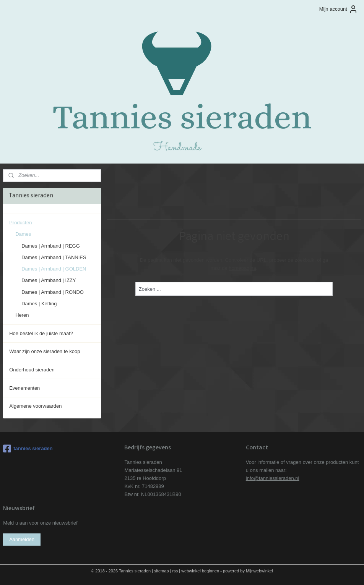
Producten (20, 222)
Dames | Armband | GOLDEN (53, 269)
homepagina (242, 268)
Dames (23, 234)
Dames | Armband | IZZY (48, 280)
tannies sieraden (28, 448)
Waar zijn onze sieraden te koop (44, 351)
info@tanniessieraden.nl (272, 478)
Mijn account (338, 9)
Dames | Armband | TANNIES (53, 257)
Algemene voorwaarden (35, 406)
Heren (22, 315)
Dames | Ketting (39, 303)
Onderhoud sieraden (32, 370)
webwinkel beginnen (200, 571)
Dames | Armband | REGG (50, 246)
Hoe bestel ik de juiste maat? (41, 333)
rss (175, 571)
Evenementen (24, 388)
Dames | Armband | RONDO (52, 292)
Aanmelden (21, 539)
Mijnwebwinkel (259, 571)
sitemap (161, 571)
